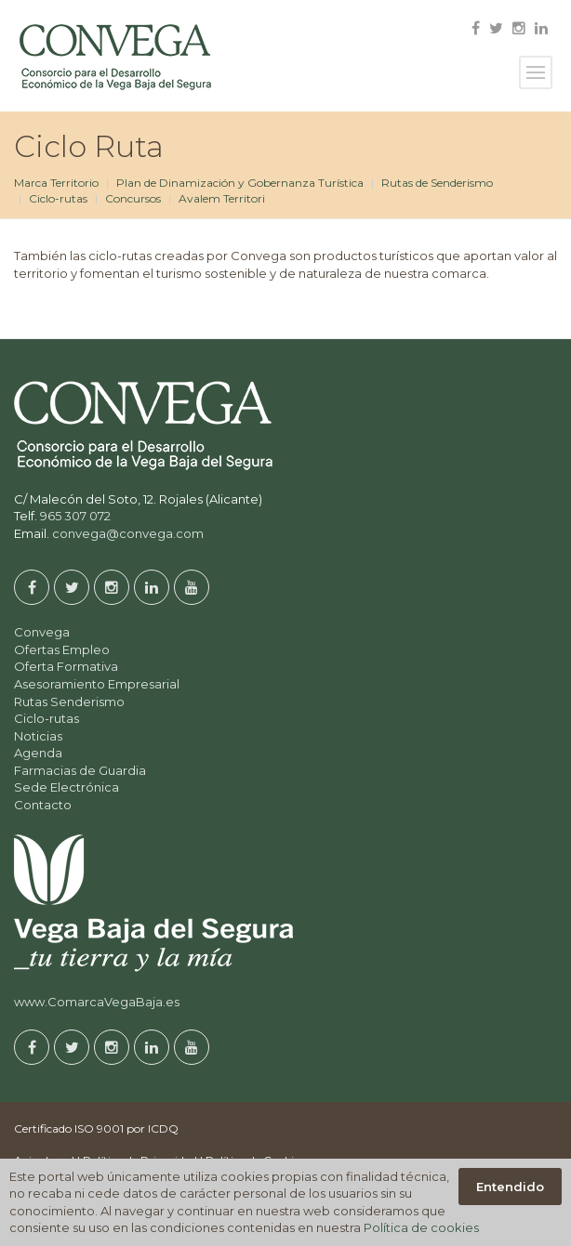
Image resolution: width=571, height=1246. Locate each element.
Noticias (38, 735)
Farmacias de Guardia (80, 770)
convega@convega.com (128, 533)
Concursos (133, 198)
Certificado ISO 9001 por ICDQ (96, 1128)
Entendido (510, 1186)
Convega (42, 631)
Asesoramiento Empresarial (96, 683)
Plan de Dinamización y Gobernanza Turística (240, 183)
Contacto (43, 804)
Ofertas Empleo (62, 649)
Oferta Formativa (66, 666)
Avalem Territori (222, 198)
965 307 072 (75, 515)
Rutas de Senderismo (437, 183)
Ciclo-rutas (58, 198)
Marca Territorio (56, 183)
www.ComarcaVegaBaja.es (96, 1001)
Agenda (38, 752)
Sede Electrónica (66, 787)
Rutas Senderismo (69, 701)
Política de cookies (421, 1227)
